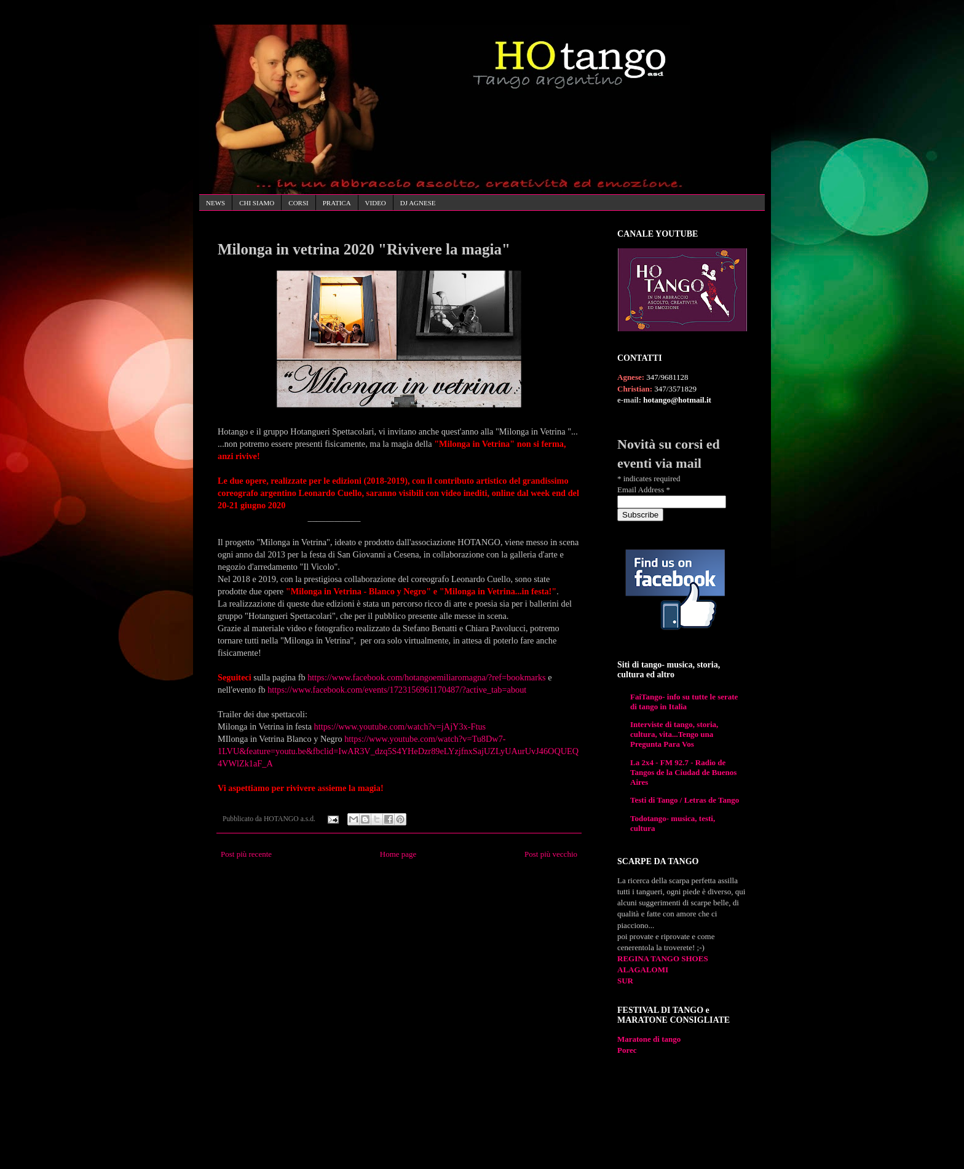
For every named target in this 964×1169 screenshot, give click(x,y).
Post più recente (246, 854)
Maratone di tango (649, 1039)
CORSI (298, 203)
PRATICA (337, 203)
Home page (398, 854)
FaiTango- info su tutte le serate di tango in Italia (684, 701)
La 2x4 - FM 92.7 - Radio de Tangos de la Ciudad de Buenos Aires (683, 772)
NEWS (215, 203)
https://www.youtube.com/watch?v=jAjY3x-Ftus (400, 726)
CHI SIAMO (256, 203)
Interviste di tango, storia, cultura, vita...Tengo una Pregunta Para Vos (674, 734)
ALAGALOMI (642, 969)
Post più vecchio (550, 854)
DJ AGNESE (418, 203)
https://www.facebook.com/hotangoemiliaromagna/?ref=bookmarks (426, 677)
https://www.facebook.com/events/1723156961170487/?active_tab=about (396, 690)
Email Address (643, 489)
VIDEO (375, 203)
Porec (627, 1050)
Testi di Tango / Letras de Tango (684, 800)
